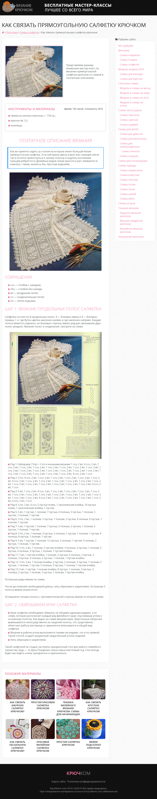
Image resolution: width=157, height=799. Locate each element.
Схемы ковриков (130, 55)
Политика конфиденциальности (86, 781)
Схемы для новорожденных (130, 145)
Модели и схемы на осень (131, 104)
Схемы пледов (128, 59)
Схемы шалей (128, 194)
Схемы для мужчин (131, 78)
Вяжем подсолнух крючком (93, 734)
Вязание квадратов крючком (131, 222)
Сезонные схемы (128, 83)
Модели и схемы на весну (135, 88)
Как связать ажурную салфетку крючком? (17, 696)
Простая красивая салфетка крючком (43, 694)
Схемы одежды (127, 165)
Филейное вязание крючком (131, 230)
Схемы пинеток (130, 151)
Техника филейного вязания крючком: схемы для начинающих (68, 697)
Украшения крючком (131, 236)
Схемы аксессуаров (130, 110)
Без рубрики (125, 45)
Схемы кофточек (130, 175)
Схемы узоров (126, 203)
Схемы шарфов (129, 124)
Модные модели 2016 (131, 69)
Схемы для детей (128, 129)
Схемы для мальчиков (133, 138)
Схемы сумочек (129, 119)
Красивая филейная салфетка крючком (43, 735)
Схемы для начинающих (132, 160)
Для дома (11, 32)
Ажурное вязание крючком (130, 214)
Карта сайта (59, 781)
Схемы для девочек (131, 134)
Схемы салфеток (29, 32)
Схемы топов (127, 184)
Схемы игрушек (129, 156)
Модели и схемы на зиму (134, 93)
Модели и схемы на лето (134, 97)
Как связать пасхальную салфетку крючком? (17, 735)
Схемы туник (127, 189)
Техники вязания (128, 208)
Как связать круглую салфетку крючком (93, 696)
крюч (78, 773)
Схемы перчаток (130, 115)
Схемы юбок (127, 198)
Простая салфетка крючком (68, 732)
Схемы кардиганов (131, 170)
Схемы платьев (129, 179)
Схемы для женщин (131, 74)
